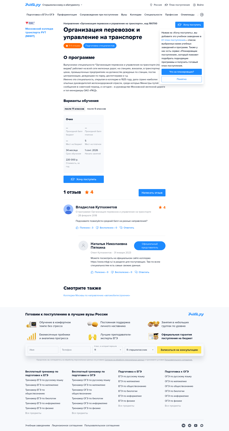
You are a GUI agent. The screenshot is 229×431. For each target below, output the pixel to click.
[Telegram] (189, 425)
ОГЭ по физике (173, 400)
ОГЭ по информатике (177, 396)
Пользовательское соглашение (102, 425)
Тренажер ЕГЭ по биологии (40, 398)
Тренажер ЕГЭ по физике (39, 408)
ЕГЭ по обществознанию (132, 386)
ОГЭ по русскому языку (178, 376)
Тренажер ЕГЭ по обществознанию (35, 391)
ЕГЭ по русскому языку (131, 376)
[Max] (202, 425)
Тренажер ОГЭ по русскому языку (91, 380)
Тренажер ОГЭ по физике (86, 408)
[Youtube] (196, 425)
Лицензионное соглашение (67, 425)
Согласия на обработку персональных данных (124, 360)
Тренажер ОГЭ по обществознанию (82, 391)
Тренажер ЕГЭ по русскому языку (44, 380)
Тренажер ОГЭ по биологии (87, 398)
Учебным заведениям (37, 425)
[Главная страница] (33, 5)
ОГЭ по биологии (174, 391)
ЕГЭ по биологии (127, 391)
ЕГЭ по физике (126, 400)
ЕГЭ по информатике (130, 396)
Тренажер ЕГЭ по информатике (42, 403)
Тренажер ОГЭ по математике (88, 385)
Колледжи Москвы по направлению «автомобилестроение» (97, 295)
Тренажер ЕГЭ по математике (41, 385)
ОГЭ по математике (176, 381)
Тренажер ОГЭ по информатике (89, 403)
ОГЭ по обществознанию (179, 386)
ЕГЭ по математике (129, 381)
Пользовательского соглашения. (179, 360)
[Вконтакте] (183, 425)
